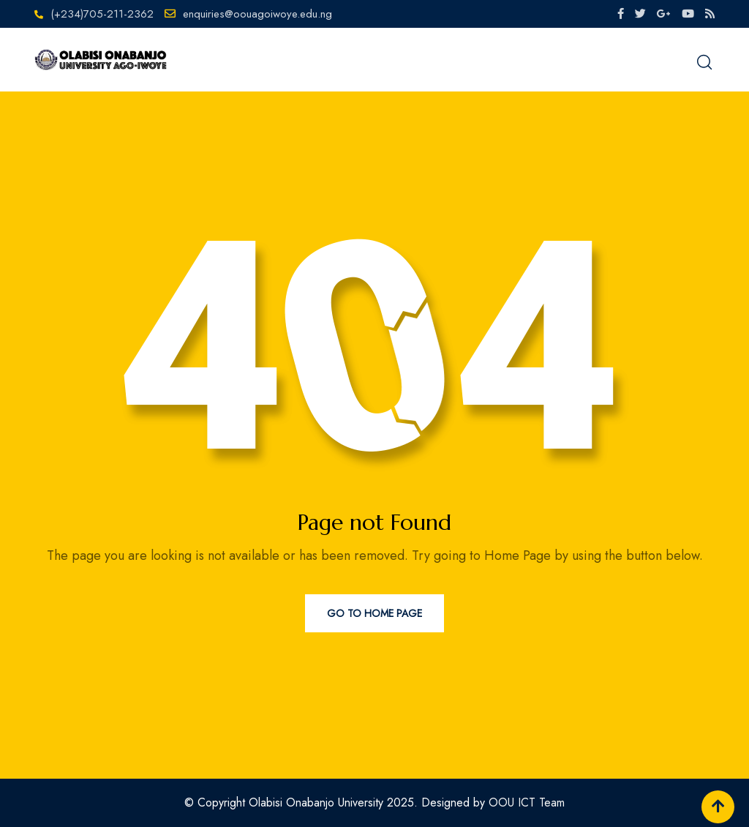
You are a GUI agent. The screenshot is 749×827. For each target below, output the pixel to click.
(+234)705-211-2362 (102, 14)
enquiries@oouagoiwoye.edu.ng (257, 14)
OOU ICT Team (527, 802)
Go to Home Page (374, 613)
